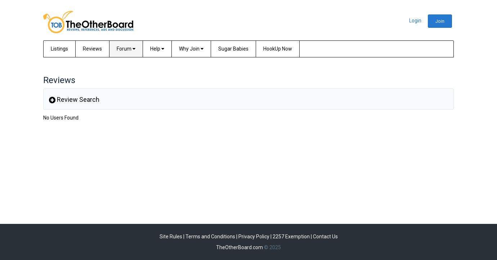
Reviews (92, 49)
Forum (126, 49)
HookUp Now (277, 49)
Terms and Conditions (210, 236)
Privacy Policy (253, 236)
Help (157, 49)
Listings (59, 49)
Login (415, 20)
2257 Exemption (291, 236)
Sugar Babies (233, 49)
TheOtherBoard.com (239, 247)
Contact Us (325, 236)
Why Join (191, 49)
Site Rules (171, 236)
